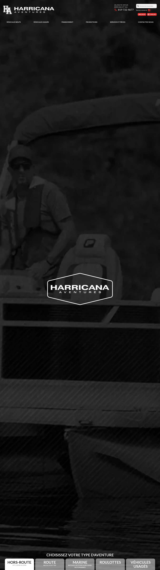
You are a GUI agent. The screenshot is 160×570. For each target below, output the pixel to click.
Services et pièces (117, 22)
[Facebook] (149, 10)
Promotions (91, 22)
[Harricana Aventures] (28, 10)
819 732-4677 (124, 9)
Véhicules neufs (14, 22)
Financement (67, 22)
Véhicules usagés (41, 22)
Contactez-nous (145, 22)
